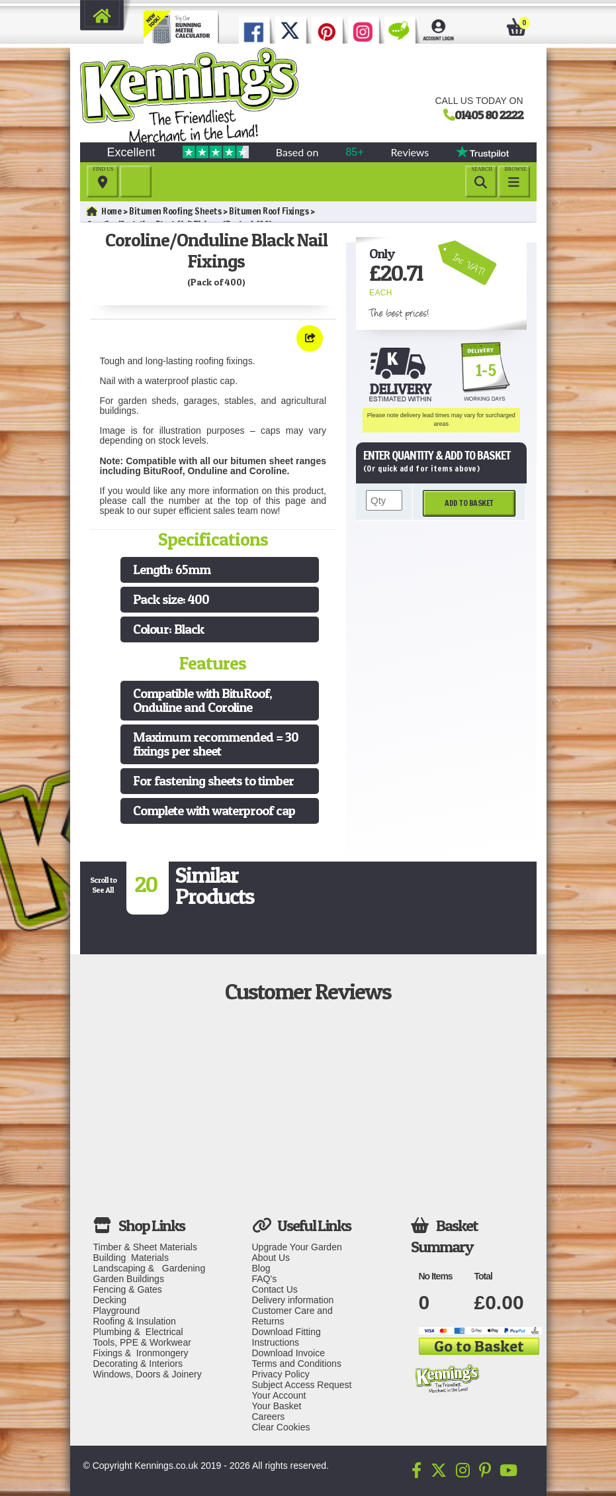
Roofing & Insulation (134, 1321)
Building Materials (131, 1257)
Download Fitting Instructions (286, 1337)
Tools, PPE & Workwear (142, 1342)
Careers (268, 1416)
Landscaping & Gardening (149, 1268)
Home (104, 211)
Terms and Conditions (296, 1363)
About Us (271, 1257)
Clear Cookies (281, 1427)
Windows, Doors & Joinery (147, 1374)
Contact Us (275, 1289)
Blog (261, 1268)
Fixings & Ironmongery (141, 1353)
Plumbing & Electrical (138, 1331)
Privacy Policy (281, 1374)
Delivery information (293, 1300)
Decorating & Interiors (138, 1363)
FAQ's (264, 1278)
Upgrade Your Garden (297, 1247)
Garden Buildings (128, 1278)
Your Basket (277, 1406)
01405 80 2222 (489, 114)
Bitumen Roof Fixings (268, 211)
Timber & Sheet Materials (145, 1247)
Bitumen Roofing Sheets (175, 211)
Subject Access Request (302, 1384)
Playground (116, 1310)
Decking (110, 1300)
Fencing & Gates (127, 1289)
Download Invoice (289, 1353)
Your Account (279, 1395)
